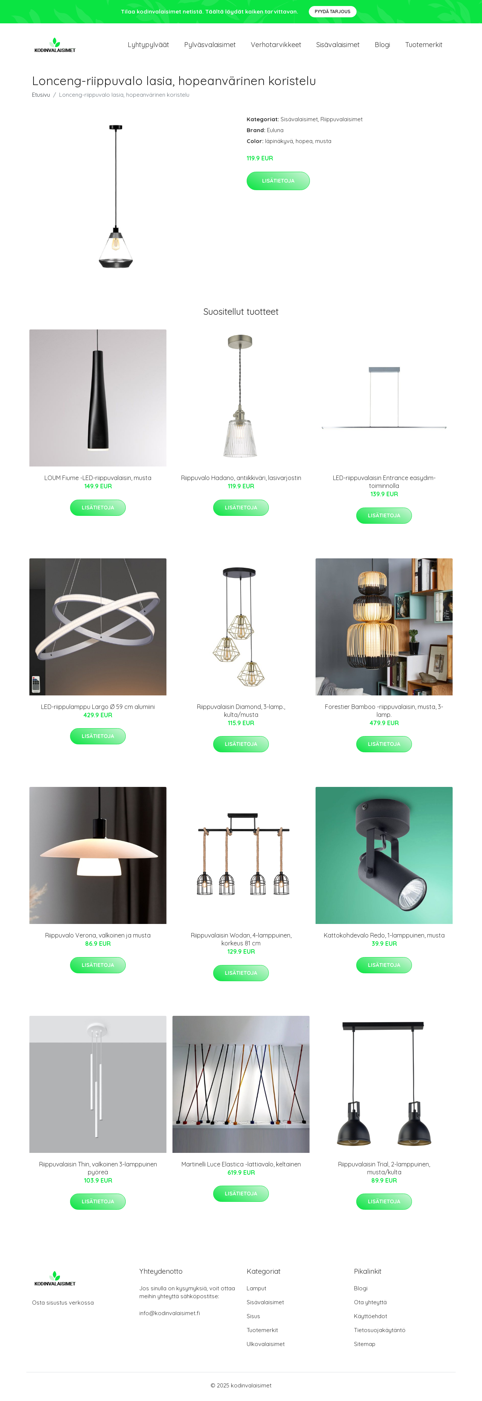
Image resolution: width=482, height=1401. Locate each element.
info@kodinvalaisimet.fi (169, 1315)
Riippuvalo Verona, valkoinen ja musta (98, 938)
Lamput (256, 1290)
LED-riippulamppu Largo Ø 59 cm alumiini (98, 709)
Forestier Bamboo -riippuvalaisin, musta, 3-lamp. (384, 713)
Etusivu (41, 97)
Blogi (382, 45)
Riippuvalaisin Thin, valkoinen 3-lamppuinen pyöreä (98, 1170)
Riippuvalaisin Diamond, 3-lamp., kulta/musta (241, 713)
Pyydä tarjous (333, 11)
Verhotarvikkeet (276, 45)
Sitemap (364, 1346)
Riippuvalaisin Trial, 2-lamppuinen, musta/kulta (384, 1170)
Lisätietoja (278, 183)
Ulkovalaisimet (266, 1346)
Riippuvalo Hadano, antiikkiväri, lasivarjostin (241, 480)
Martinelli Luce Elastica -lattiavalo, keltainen (241, 1166)
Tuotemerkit (423, 45)
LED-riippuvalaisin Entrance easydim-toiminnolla (384, 484)
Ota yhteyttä (370, 1304)
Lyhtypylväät (148, 45)
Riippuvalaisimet (341, 121)
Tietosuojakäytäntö (380, 1332)
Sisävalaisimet (338, 45)
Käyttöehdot (370, 1318)
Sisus (253, 1318)
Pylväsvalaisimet (210, 45)
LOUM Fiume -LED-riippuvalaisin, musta (97, 480)
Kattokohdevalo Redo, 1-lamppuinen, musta (384, 938)
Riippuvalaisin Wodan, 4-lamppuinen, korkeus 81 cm (241, 942)
